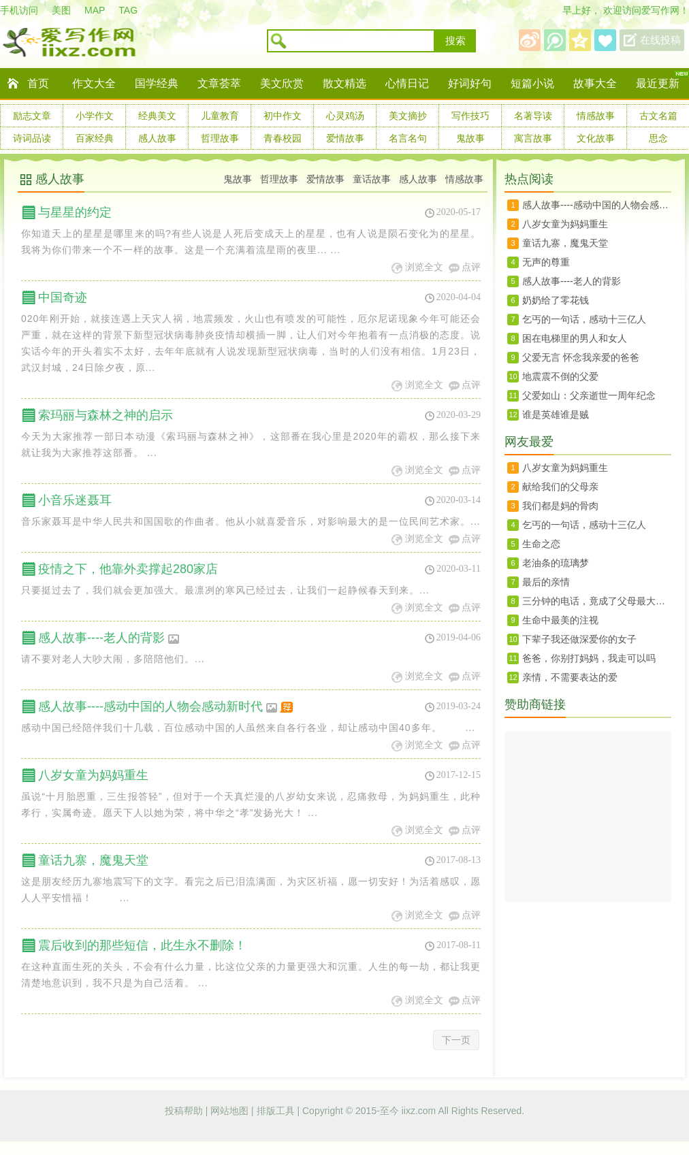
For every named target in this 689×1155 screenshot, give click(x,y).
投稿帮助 (185, 1110)
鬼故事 (470, 138)
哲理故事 (220, 138)
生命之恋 (541, 543)
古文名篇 (658, 115)
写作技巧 (470, 115)
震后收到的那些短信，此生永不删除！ (142, 945)
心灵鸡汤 (345, 115)
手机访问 (19, 10)
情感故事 (596, 115)
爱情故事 (345, 138)
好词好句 (470, 83)
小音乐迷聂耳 (75, 500)
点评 (471, 267)
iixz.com (419, 1110)
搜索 (455, 40)
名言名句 (408, 138)
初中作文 (282, 115)
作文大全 (94, 83)
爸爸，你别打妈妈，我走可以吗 (589, 658)
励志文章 (32, 115)
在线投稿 (660, 40)
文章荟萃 (219, 83)
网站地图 (230, 1110)
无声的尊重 (546, 262)
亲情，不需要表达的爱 (570, 677)
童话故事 (372, 179)
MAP (94, 10)
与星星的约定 (75, 212)
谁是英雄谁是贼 (555, 414)
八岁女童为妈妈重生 (93, 775)
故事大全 (595, 83)
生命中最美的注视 (560, 620)
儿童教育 (220, 115)
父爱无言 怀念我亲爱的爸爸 (580, 357)
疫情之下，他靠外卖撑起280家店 (128, 569)
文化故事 (596, 138)
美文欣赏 (282, 83)
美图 (61, 10)
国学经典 (156, 83)
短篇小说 (532, 83)
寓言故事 (533, 138)
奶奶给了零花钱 (555, 300)
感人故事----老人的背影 (109, 638)
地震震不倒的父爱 (560, 376)
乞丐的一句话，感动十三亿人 (584, 319)
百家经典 (95, 138)
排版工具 (277, 1110)
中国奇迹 (62, 297)
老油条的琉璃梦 (555, 562)
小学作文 (95, 115)
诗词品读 (32, 138)
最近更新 (657, 83)
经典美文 (157, 115)
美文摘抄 (408, 115)
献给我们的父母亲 (560, 486)
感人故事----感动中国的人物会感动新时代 (166, 706)
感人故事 (157, 138)
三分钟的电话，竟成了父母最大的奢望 (596, 601)
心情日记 (407, 83)
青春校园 (282, 138)
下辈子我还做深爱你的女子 (579, 639)
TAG (128, 10)
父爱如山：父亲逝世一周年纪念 (589, 395)
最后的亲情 (546, 581)
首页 (38, 83)
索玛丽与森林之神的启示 (105, 415)
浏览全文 (424, 267)
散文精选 (344, 83)
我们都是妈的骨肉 (560, 505)
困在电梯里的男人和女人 (574, 338)
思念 (658, 138)
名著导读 (533, 115)
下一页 (456, 1040)
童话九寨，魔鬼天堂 (93, 860)
